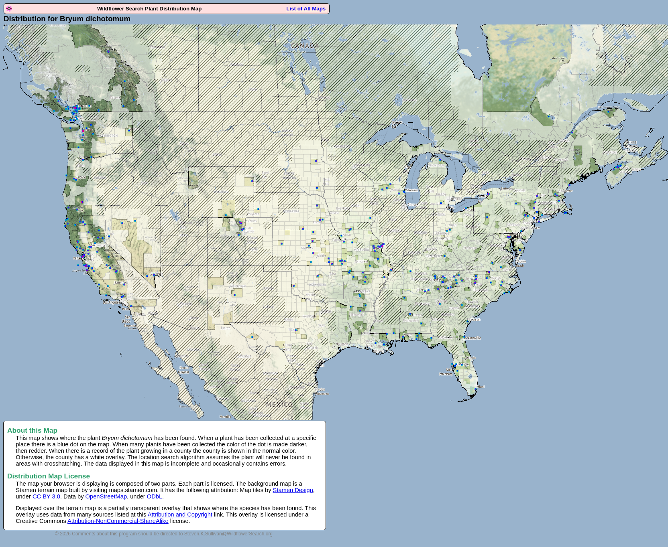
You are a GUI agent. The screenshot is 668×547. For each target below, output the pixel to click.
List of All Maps (306, 9)
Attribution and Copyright (180, 514)
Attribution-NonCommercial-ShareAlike (118, 521)
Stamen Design (293, 490)
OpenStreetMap (106, 496)
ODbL (154, 496)
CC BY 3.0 (46, 496)
